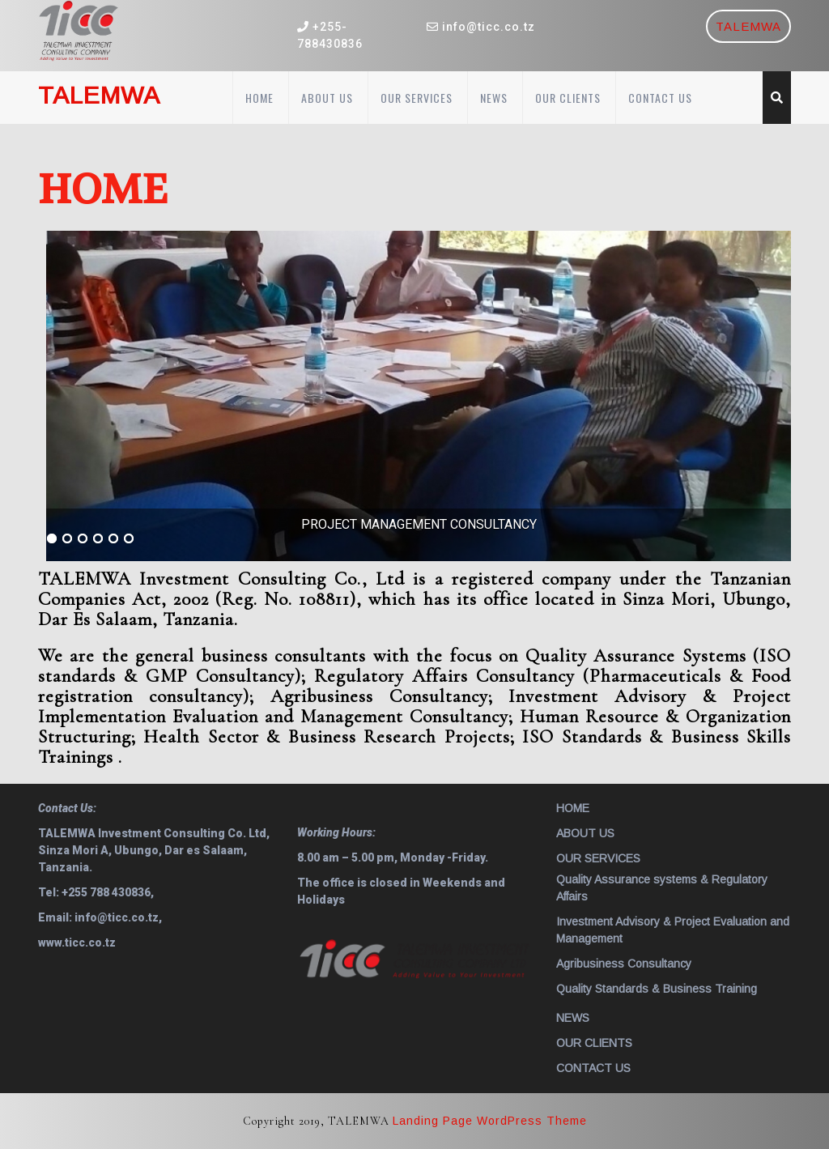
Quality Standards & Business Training (656, 988)
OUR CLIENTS (568, 97)
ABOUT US (327, 97)
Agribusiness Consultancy (623, 963)
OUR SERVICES (416, 97)
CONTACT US (660, 97)
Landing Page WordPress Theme (490, 1120)
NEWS (494, 97)
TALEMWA (748, 26)
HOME (259, 97)
